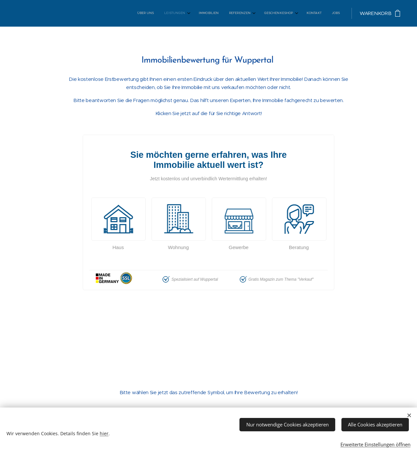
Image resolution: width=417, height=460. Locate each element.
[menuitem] (269, 13)
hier (104, 432)
